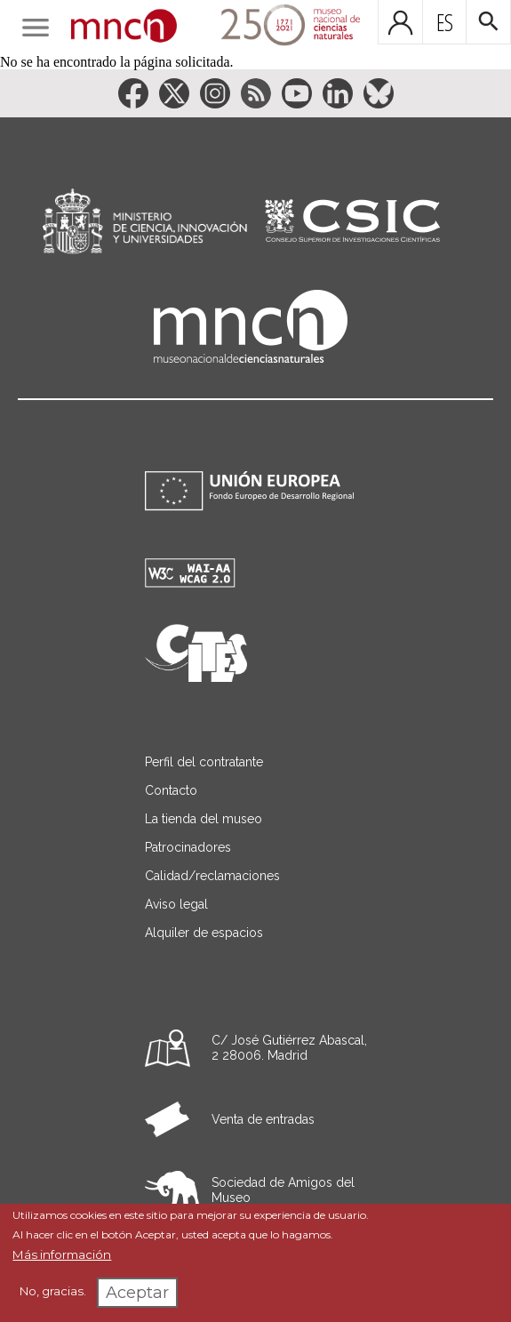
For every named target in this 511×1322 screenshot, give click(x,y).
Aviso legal (176, 904)
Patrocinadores (188, 847)
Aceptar (137, 1292)
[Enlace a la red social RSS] (256, 93)
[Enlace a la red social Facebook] (133, 93)
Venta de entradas (263, 1119)
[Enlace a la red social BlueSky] (378, 93)
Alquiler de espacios (204, 932)
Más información (61, 1254)
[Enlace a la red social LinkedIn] (338, 93)
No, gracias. (53, 1291)
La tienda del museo (203, 819)
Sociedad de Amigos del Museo (283, 1190)
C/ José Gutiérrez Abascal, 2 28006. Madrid (289, 1047)
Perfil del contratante (204, 762)
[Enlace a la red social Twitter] (174, 93)
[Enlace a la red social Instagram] (215, 93)
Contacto (171, 790)
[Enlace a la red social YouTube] (297, 93)
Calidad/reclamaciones (212, 875)
